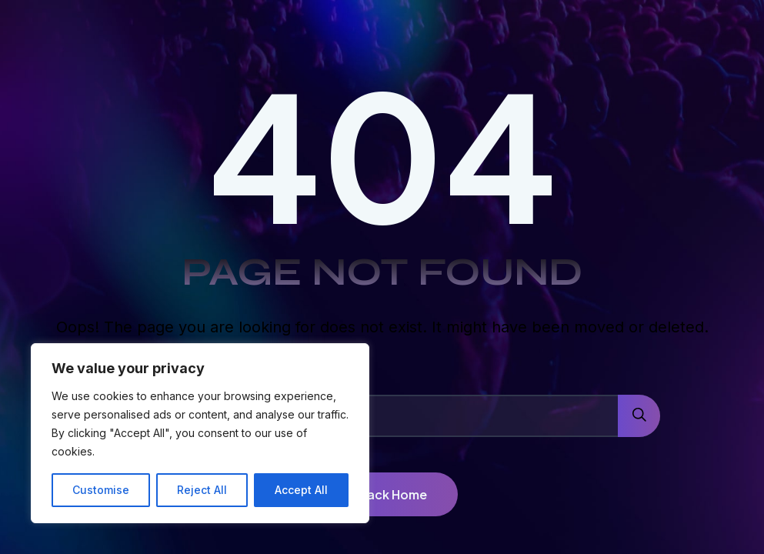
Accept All (301, 489)
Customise (100, 489)
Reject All (202, 489)
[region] (200, 433)
